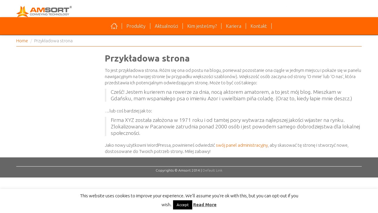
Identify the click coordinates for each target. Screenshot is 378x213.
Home (22, 40)
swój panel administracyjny (242, 145)
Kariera (233, 26)
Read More (204, 204)
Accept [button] (183, 205)
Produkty (136, 26)
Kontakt (258, 26)
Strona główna (114, 26)
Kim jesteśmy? (202, 26)
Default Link (212, 170)
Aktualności (166, 26)
